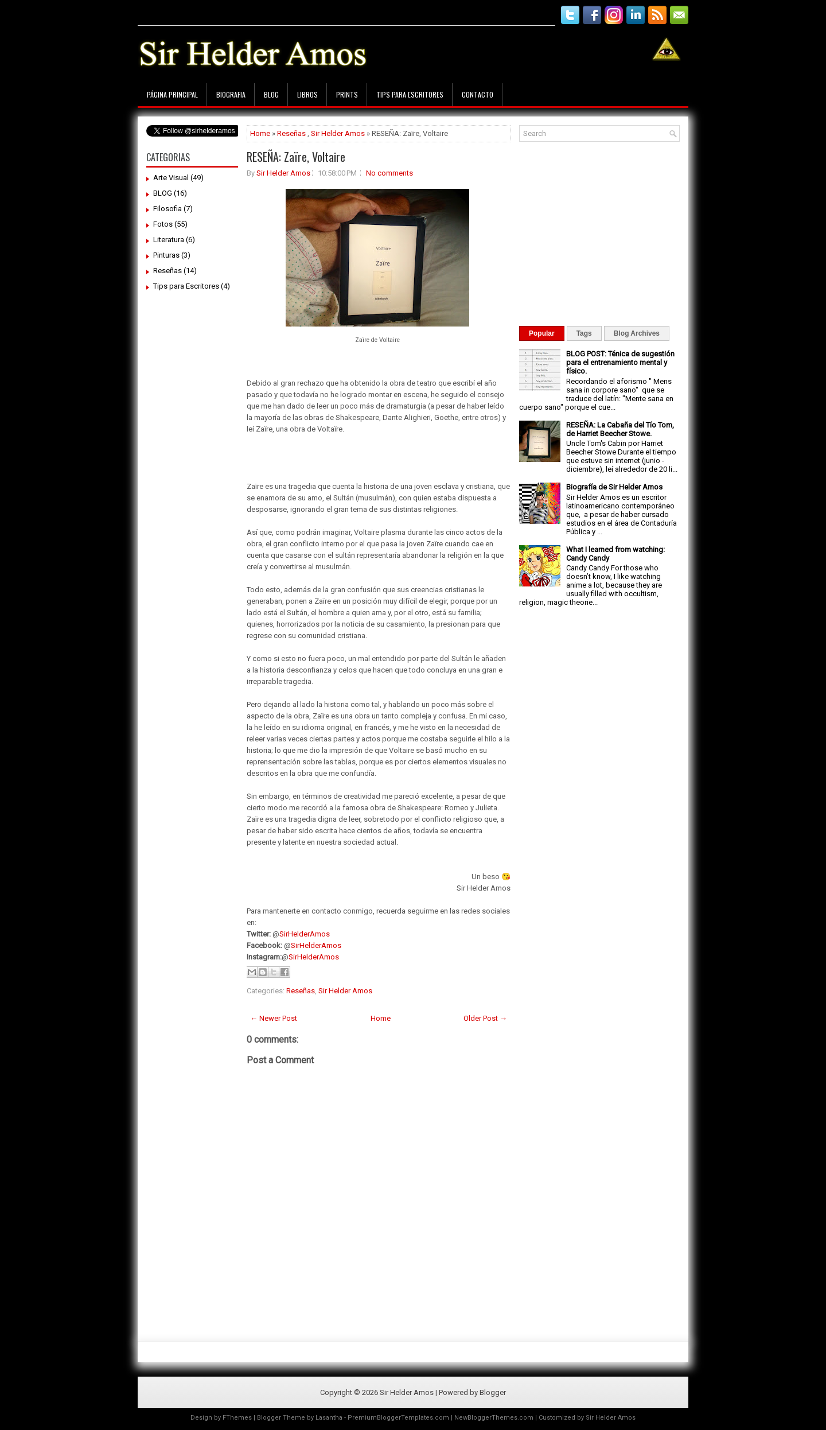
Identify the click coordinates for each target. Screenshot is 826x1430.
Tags (584, 333)
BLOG (162, 193)
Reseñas (167, 270)
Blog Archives (637, 333)
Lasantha (328, 1417)
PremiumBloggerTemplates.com (398, 1417)
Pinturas (166, 255)
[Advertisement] (346, 10)
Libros (307, 94)
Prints (347, 94)
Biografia (231, 94)
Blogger (493, 1392)
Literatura (168, 239)
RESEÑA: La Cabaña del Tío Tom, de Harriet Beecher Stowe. (620, 429)
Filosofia (167, 208)
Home (260, 133)
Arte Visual (171, 177)
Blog (271, 94)
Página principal (172, 94)
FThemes (237, 1417)
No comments (389, 173)
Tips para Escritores (409, 94)
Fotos (163, 224)
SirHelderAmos (304, 934)
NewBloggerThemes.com (493, 1417)
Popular (542, 333)
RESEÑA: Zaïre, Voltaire (296, 156)
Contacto (477, 94)
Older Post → (485, 1018)
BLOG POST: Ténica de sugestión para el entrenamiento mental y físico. (620, 362)
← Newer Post (273, 1018)
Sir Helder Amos (338, 133)
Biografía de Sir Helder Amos (614, 487)
